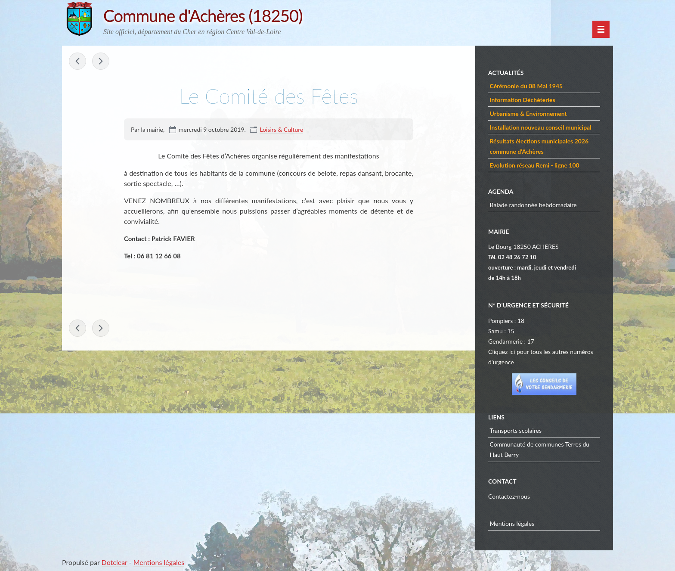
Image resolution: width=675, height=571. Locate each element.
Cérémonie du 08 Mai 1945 (526, 86)
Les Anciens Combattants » (100, 61)
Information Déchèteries (522, 99)
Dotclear (114, 562)
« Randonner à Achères (77, 61)
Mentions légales (512, 523)
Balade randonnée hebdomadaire (533, 204)
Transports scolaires (516, 430)
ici (512, 351)
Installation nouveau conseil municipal (540, 127)
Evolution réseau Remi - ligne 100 (534, 165)
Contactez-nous (509, 496)
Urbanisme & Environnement (528, 113)
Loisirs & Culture (281, 129)
